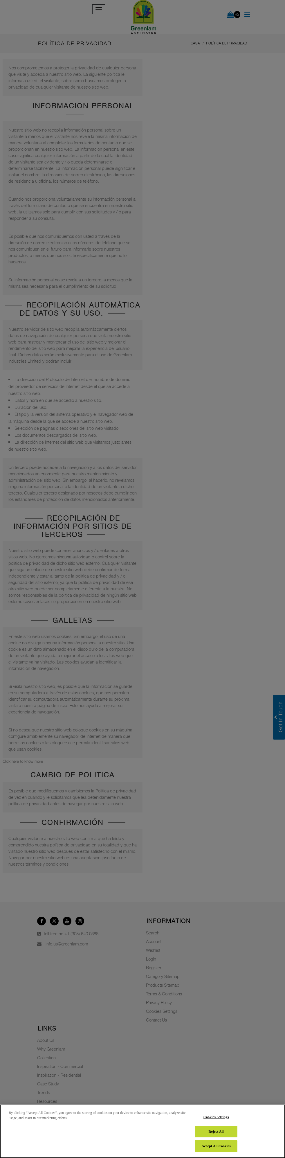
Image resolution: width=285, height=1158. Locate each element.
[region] (142, 1131)
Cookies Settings (216, 1117)
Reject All (216, 1132)
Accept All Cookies (215, 1146)
